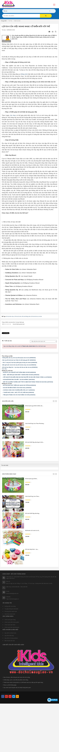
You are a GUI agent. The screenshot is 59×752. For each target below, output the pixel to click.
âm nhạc (13, 140)
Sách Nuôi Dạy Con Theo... (32, 543)
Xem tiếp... (5, 415)
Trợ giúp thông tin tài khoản (11, 655)
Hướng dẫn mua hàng (10, 653)
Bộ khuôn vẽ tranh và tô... (32, 577)
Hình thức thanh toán (10, 660)
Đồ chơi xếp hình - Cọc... (32, 596)
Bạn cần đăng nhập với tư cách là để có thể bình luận (25, 393)
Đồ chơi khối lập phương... (32, 560)
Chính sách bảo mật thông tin (12, 674)
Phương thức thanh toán (11, 658)
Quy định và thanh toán (10, 679)
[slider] (28, 456)
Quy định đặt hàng (9, 682)
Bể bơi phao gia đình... (31, 525)
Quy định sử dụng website (11, 684)
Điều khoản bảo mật (10, 687)
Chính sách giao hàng (10, 666)
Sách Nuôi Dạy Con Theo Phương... (34, 470)
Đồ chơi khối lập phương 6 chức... (34, 489)
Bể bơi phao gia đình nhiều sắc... (34, 452)
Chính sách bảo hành (10, 671)
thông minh (24, 99)
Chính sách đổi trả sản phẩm (12, 669)
